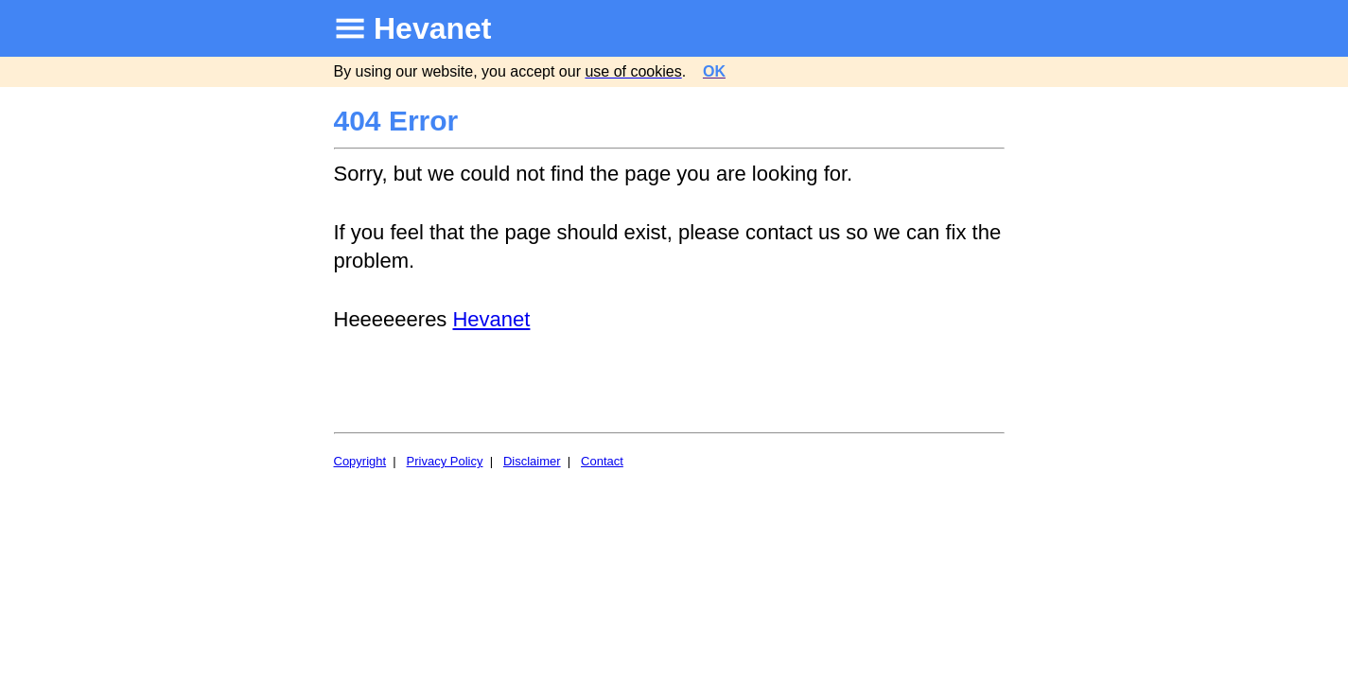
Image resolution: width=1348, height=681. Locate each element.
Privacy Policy (445, 461)
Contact (602, 461)
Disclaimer (532, 461)
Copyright (360, 461)
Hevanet (433, 28)
